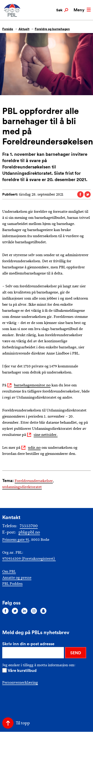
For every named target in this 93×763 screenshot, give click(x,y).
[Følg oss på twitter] (15, 610)
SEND (75, 652)
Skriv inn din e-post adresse (28, 644)
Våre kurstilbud (22, 670)
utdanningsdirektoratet (22, 487)
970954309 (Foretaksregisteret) (29, 558)
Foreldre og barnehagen (52, 29)
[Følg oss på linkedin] (24, 610)
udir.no (34, 447)
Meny (82, 10)
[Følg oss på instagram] (34, 610)
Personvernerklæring (20, 682)
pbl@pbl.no (29, 532)
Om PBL (9, 571)
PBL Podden (12, 583)
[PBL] (12, 16)
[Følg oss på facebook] (5, 610)
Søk (62, 10)
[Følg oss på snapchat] (43, 610)
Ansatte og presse (16, 577)
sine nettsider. (46, 434)
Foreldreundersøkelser (34, 481)
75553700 (29, 525)
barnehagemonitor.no (32, 385)
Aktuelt (24, 29)
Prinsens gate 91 (15, 539)
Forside (7, 29)
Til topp (23, 723)
